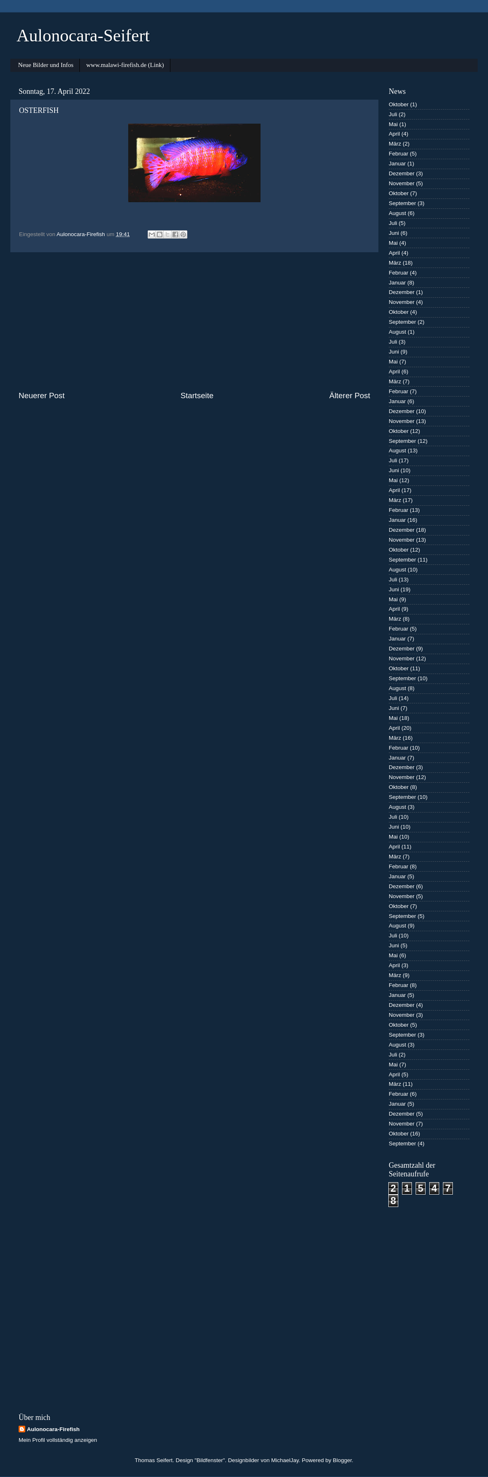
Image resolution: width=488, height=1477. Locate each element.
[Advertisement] (194, 321)
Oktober (399, 104)
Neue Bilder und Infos (46, 65)
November (401, 183)
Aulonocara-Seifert (83, 35)
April (394, 134)
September (402, 203)
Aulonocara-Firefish (53, 1429)
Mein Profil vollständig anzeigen (58, 1440)
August (397, 213)
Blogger (342, 1460)
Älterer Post (349, 395)
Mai (393, 124)
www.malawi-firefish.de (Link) (125, 65)
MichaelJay (285, 1460)
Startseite (196, 395)
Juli (393, 114)
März (395, 144)
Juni (394, 233)
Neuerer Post (42, 395)
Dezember (401, 173)
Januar (397, 163)
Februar (398, 154)
